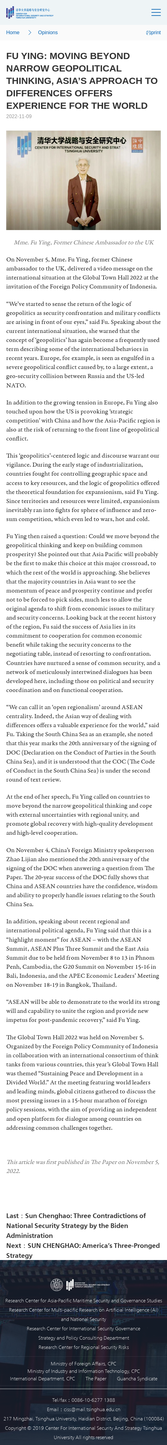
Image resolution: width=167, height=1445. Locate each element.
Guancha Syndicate (137, 1378)
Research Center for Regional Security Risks (84, 1347)
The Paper (96, 1378)
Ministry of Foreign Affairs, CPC (83, 1363)
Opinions (48, 32)
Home (13, 32)
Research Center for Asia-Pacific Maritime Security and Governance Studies (83, 1300)
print (153, 32)
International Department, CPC (42, 1378)
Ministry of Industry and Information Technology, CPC (83, 1371)
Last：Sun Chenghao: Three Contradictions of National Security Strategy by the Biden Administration (76, 1225)
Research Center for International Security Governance (83, 1328)
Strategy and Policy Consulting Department (83, 1337)
